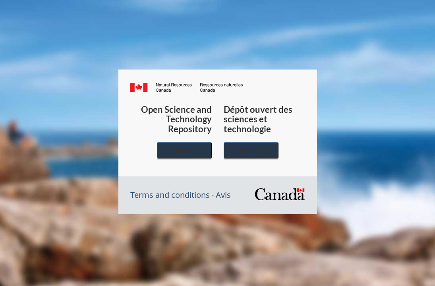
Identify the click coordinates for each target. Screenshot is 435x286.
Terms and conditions (170, 194)
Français (251, 150)
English (184, 150)
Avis (223, 194)
